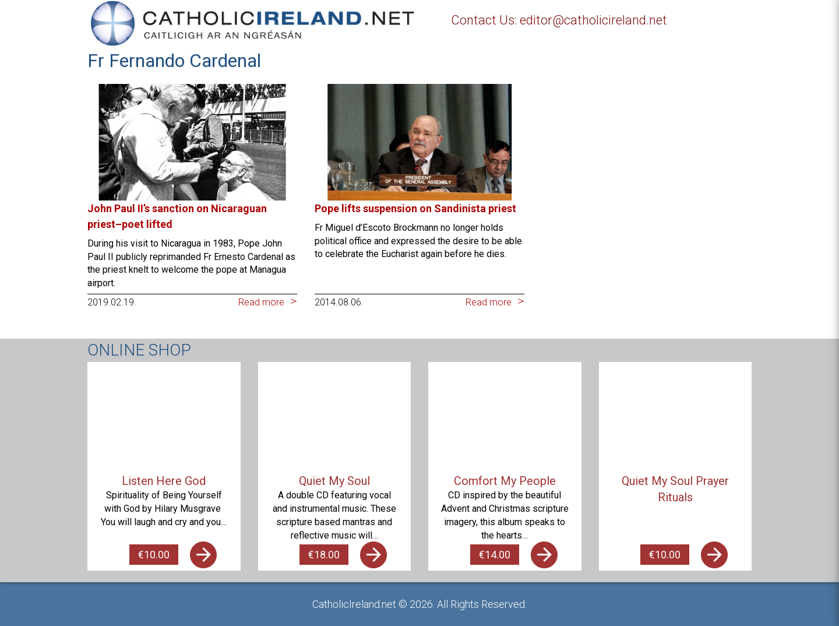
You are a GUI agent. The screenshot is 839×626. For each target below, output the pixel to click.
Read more (261, 302)
